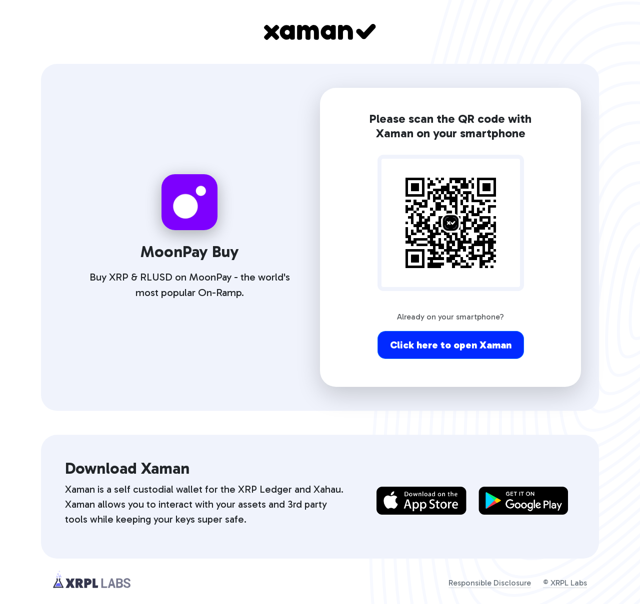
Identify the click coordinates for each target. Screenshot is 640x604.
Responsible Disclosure (489, 583)
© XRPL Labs (565, 583)
